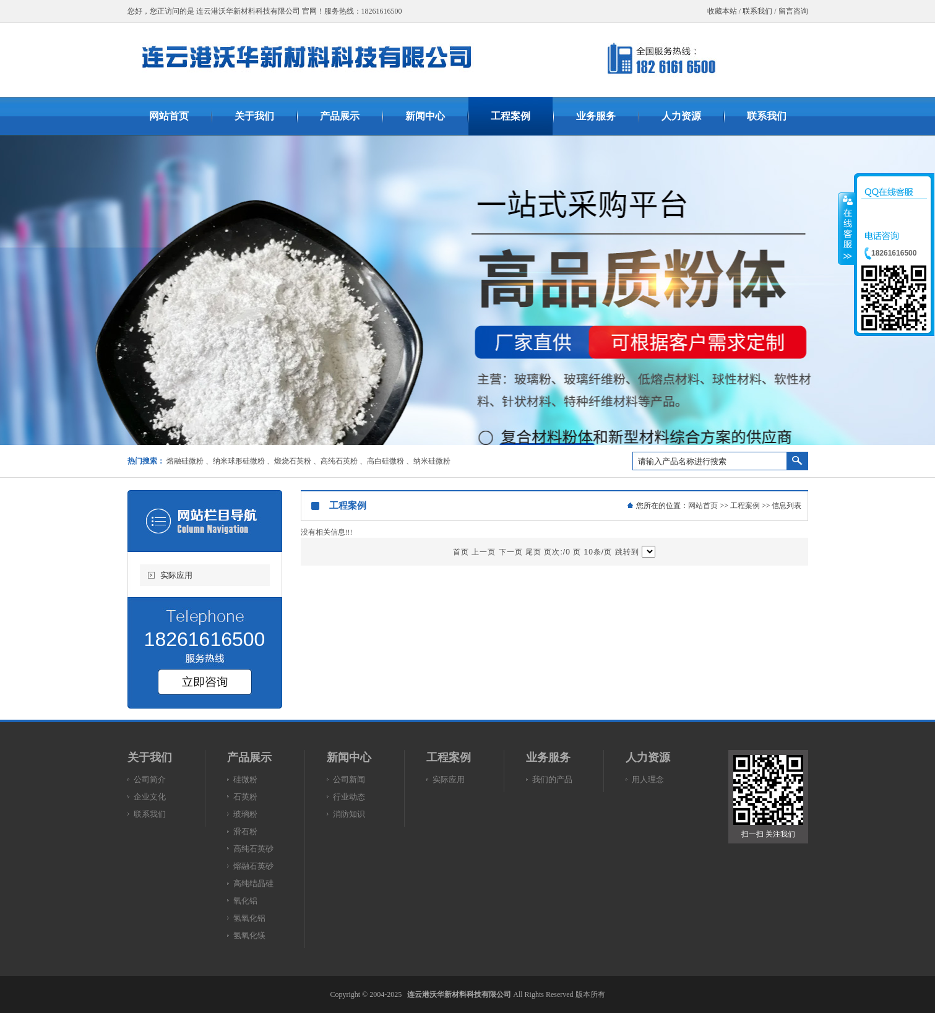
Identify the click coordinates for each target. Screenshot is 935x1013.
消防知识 (349, 814)
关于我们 (149, 757)
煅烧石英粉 (292, 461)
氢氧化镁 (249, 935)
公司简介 (150, 779)
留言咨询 (793, 11)
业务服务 (548, 757)
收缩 (846, 228)
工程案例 (745, 505)
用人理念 (648, 779)
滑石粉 (245, 831)
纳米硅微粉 (431, 461)
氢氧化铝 (249, 918)
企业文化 (150, 796)
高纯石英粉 (339, 461)
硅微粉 (245, 779)
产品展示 (249, 757)
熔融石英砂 (253, 866)
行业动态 (349, 796)
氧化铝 (245, 900)
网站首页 (703, 505)
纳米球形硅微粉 (239, 461)
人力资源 (648, 757)
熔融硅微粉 (185, 461)
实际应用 (176, 575)
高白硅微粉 (385, 461)
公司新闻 (349, 779)
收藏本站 (722, 11)
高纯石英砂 (253, 848)
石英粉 (245, 796)
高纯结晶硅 (253, 883)
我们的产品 (552, 779)
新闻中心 (349, 757)
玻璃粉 (245, 814)
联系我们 (757, 11)
